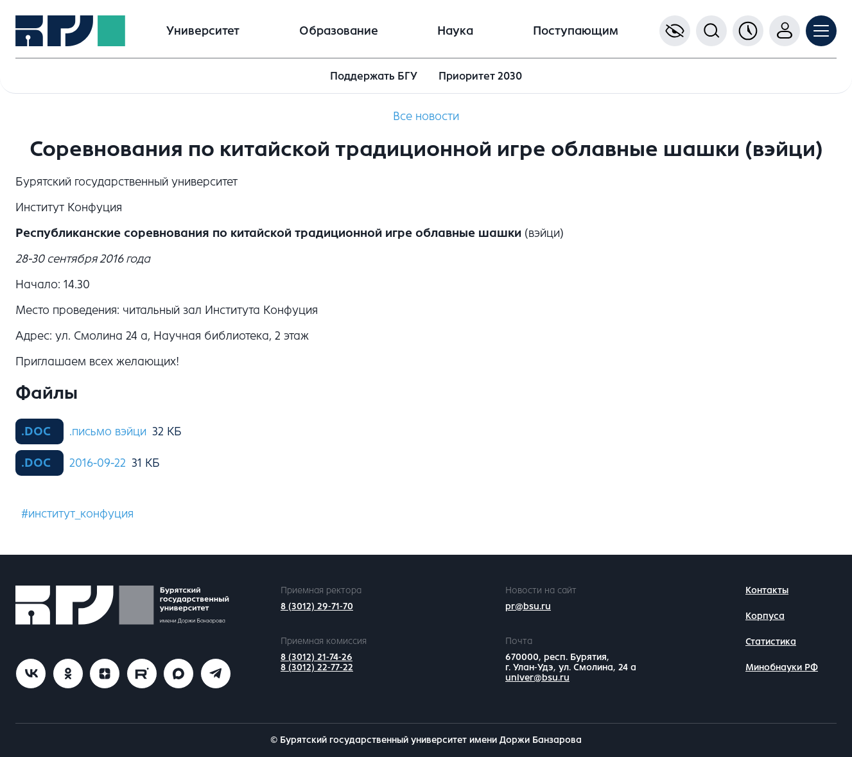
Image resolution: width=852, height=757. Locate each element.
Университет (202, 30)
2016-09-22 (97, 463)
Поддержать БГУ (373, 76)
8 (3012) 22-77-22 (317, 667)
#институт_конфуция (77, 513)
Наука (455, 30)
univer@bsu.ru (537, 678)
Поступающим (575, 30)
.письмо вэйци (107, 431)
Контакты (766, 590)
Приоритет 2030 (480, 76)
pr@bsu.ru (528, 606)
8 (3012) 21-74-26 (316, 657)
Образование (338, 30)
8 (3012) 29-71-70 (317, 606)
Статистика (770, 642)
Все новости (426, 116)
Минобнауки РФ (781, 667)
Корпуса (765, 616)
